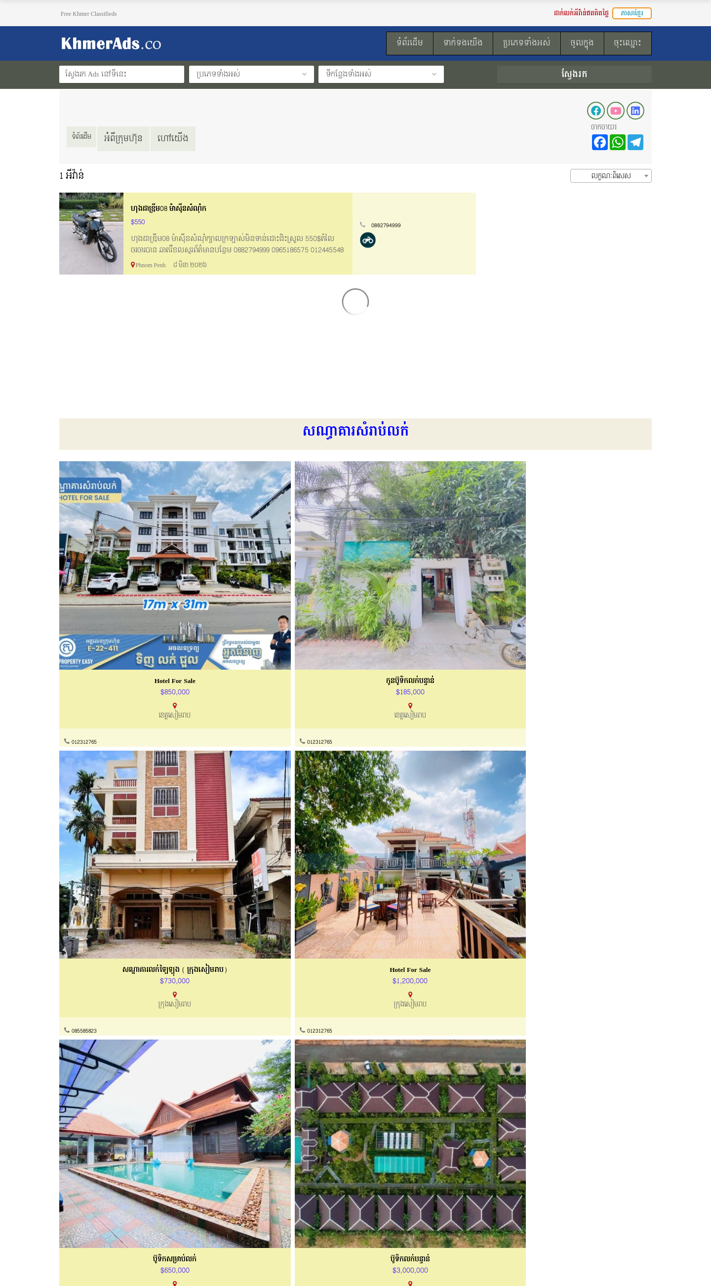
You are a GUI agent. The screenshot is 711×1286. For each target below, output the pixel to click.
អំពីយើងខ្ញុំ (73, 1183)
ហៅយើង (184, 138)
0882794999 (564, 225)
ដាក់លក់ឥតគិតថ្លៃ (392, 1202)
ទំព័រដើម (87, 138)
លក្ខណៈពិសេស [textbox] (611, 176)
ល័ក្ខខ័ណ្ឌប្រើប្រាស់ (85, 1202)
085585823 (385, 664)
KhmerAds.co (121, 1265)
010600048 (86, 1088)
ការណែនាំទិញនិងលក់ (244, 1202)
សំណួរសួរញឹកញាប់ (240, 1220)
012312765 (86, 664)
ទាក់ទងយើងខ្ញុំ (234, 1183)
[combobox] (611, 176)
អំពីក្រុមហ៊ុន (135, 138)
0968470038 (236, 1088)
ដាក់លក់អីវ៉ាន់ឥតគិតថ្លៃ (581, 13)
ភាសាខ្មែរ (632, 13)
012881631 (384, 876)
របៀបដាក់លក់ (387, 1183)
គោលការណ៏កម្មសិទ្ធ (86, 1220)
